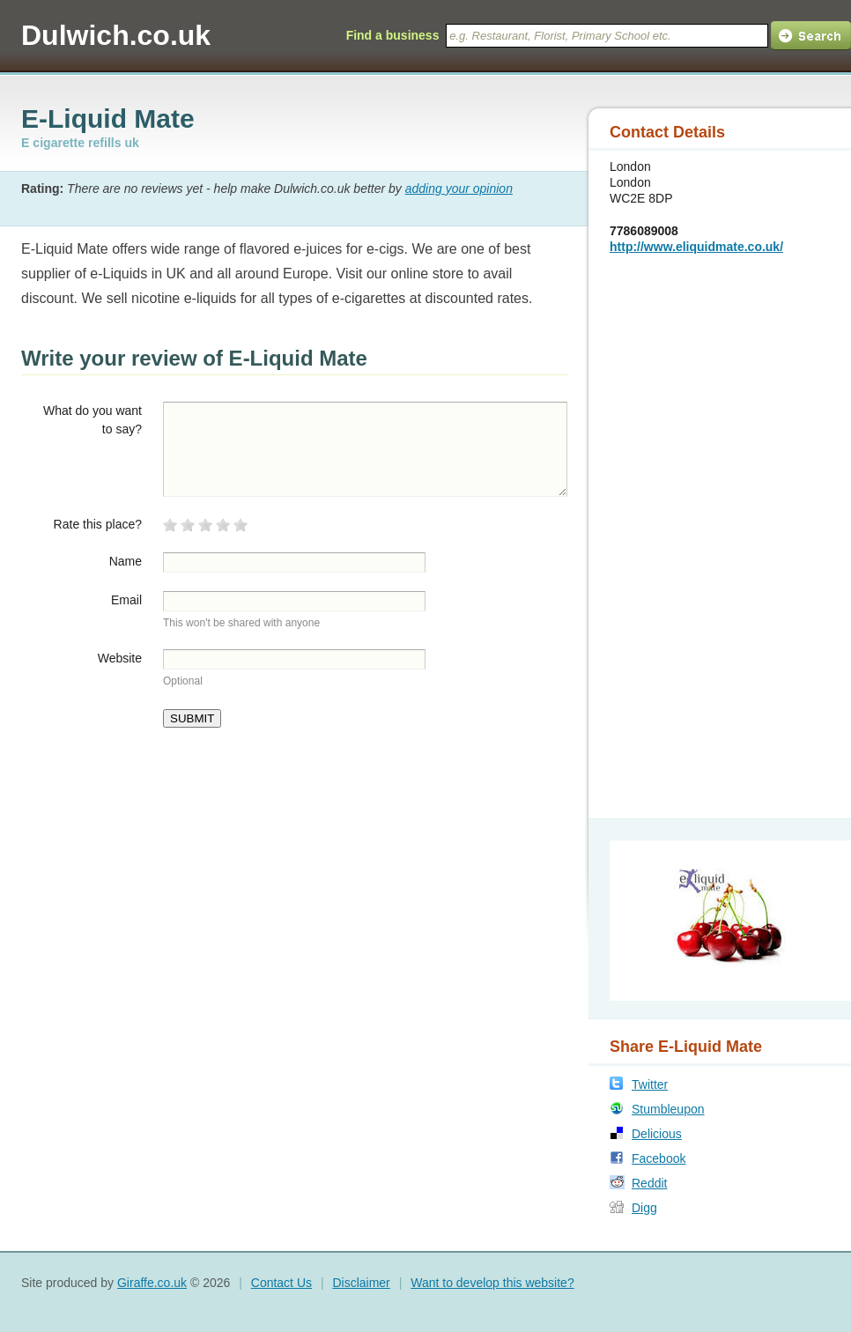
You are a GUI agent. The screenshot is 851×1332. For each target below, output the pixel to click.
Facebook (658, 1158)
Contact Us (281, 1283)
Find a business (393, 35)
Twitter (650, 1084)
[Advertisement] (702, 534)
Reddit (649, 1183)
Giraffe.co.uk (152, 1283)
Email (126, 600)
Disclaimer (360, 1283)
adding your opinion (459, 188)
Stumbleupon (668, 1109)
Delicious (657, 1134)
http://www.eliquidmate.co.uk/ (696, 247)
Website (120, 658)
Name (125, 561)
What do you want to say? (92, 419)
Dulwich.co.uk (116, 35)
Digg (644, 1208)
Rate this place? (98, 524)
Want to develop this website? (492, 1283)
